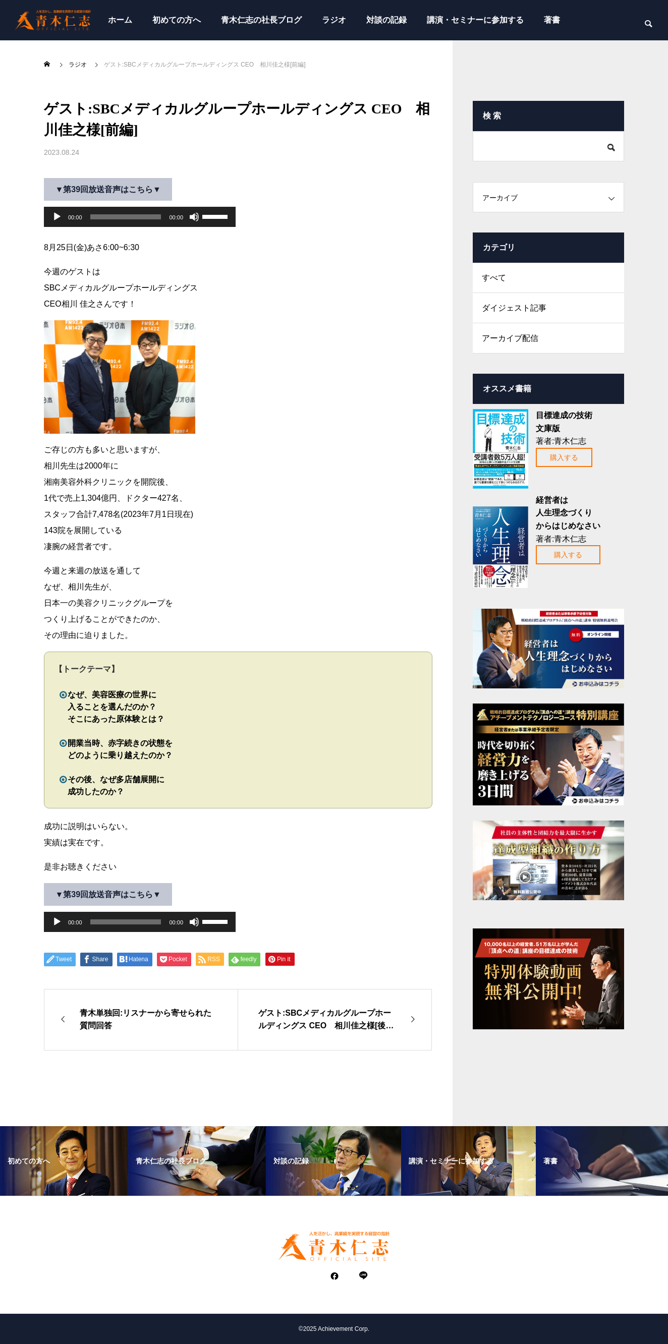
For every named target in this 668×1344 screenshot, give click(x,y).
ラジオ (334, 20)
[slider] (125, 216)
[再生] (57, 217)
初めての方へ (176, 20)
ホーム (120, 20)
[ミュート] (194, 217)
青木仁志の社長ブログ (261, 20)
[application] (140, 217)
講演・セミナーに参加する (475, 20)
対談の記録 (386, 20)
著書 (552, 20)
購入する (564, 457)
